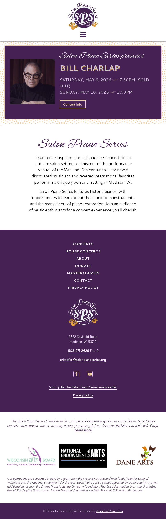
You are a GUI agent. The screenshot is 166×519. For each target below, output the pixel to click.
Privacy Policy (83, 287)
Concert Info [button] (72, 104)
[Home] (83, 16)
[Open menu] (83, 35)
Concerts (83, 243)
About (83, 258)
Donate (83, 265)
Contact (83, 280)
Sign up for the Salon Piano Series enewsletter (83, 387)
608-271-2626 (78, 351)
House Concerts (83, 251)
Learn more (83, 430)
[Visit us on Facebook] (76, 374)
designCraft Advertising (109, 511)
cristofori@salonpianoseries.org (83, 360)
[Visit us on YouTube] (89, 374)
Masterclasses (83, 273)
